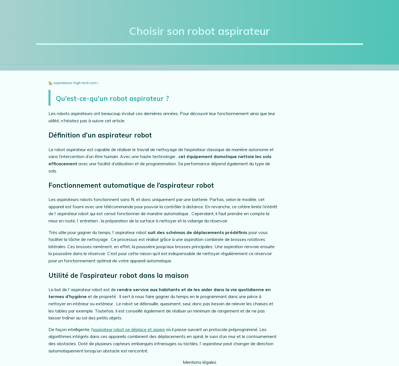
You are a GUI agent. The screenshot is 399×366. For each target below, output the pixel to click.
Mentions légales (199, 362)
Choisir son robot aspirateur (199, 31)
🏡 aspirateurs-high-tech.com (73, 83)
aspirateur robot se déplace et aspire (129, 329)
